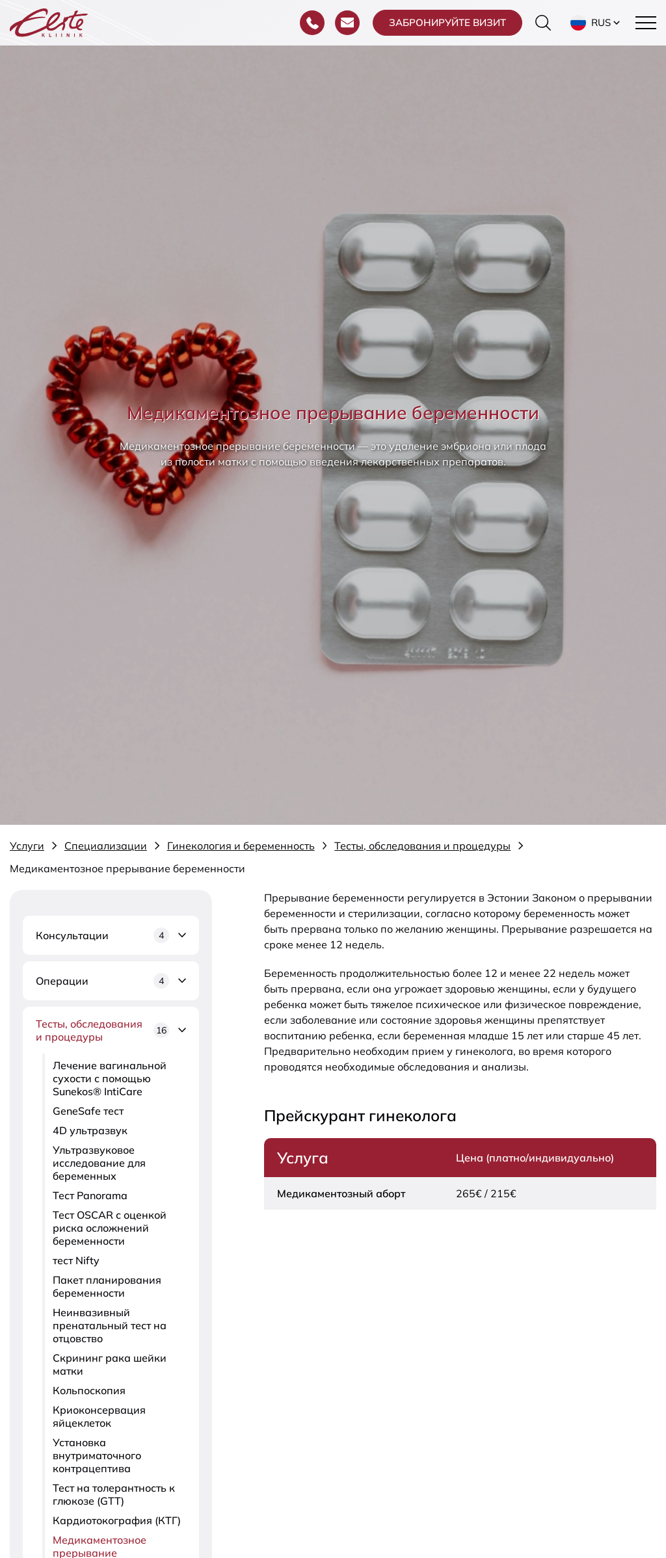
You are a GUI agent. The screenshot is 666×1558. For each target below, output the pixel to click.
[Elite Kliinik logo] (49, 21)
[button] (596, 23)
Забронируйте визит (447, 22)
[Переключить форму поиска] (543, 23)
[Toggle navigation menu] (645, 22)
